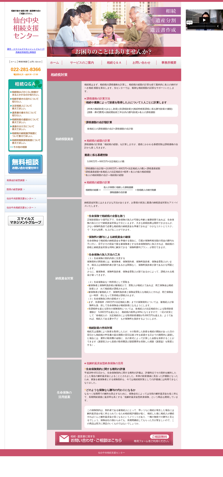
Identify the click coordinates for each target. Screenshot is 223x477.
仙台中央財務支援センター (21, 198)
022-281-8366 (26, 71)
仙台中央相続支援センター (21, 207)
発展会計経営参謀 (17, 180)
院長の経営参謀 (16, 189)
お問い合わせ (35, 62)
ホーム (13, 62)
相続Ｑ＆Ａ (114, 62)
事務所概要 (23, 62)
